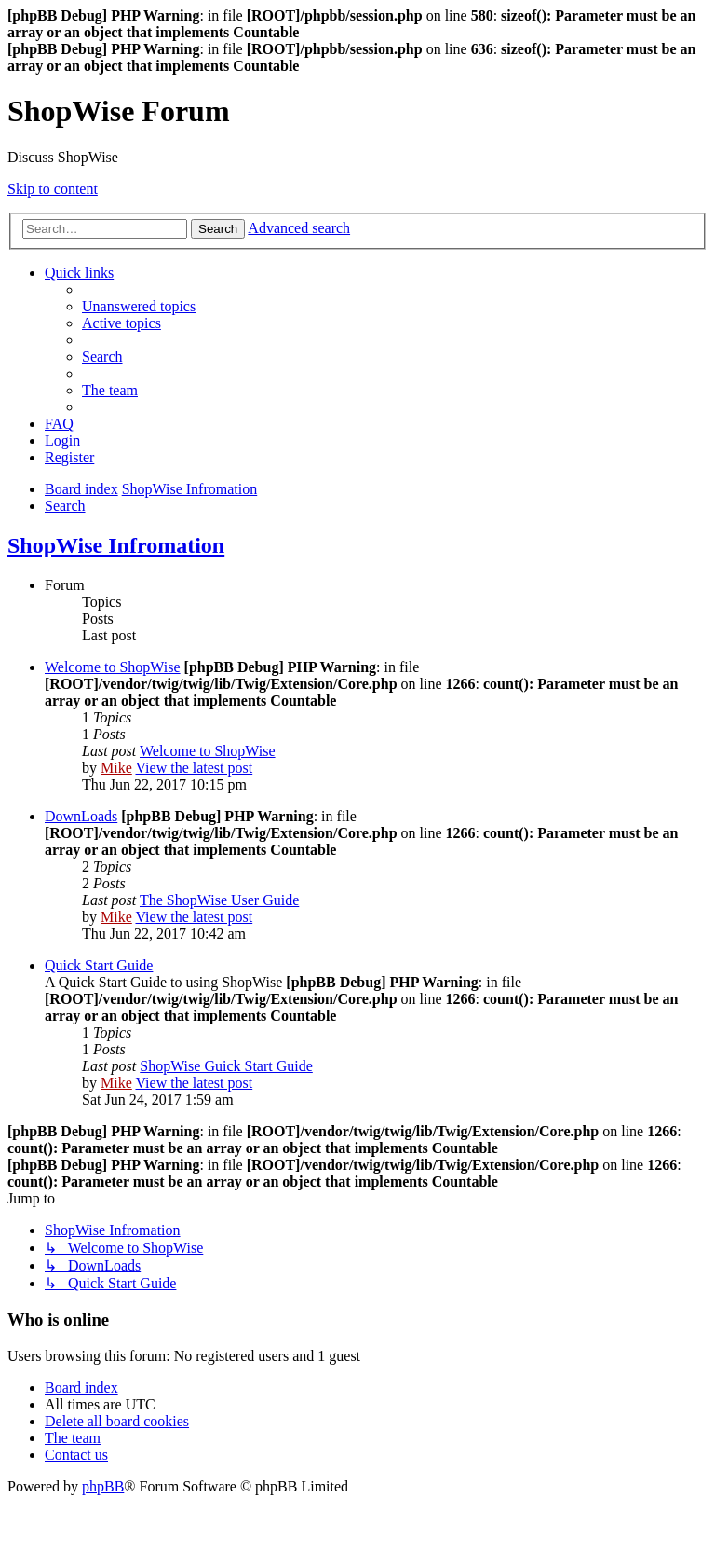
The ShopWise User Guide (219, 900)
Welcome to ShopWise (113, 667)
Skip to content (52, 189)
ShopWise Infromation (115, 545)
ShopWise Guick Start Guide (226, 1066)
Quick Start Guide (99, 965)
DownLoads (81, 816)
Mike (116, 768)
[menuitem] (139, 306)
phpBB (103, 1486)
